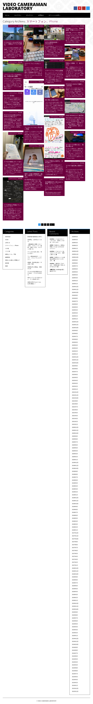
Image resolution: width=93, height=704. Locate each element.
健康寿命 (7, 257)
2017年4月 (75, 556)
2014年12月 (75, 638)
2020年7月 (75, 442)
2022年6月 (75, 374)
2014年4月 (75, 662)
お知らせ (7, 242)
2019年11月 (75, 465)
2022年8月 (75, 368)
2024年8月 (75, 298)
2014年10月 (75, 644)
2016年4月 (75, 591)
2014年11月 (75, 641)
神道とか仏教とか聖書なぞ (12, 260)
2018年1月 (75, 530)
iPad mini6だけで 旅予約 (74, 115)
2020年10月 (75, 433)
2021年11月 (75, 395)
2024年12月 (75, 286)
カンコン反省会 (9, 96)
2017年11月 (75, 536)
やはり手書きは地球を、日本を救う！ (54, 162)
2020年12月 (75, 427)
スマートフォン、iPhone (15, 26)
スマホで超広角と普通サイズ (75, 166)
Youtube (84, 8)
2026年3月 (75, 242)
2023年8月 (75, 333)
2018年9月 (75, 506)
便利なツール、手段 (10, 254)
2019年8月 (75, 474)
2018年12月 (75, 497)
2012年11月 (75, 691)
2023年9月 (75, 330)
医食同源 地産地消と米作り (35, 236)
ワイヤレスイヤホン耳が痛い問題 (33, 128)
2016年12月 (75, 568)
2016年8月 (75, 580)
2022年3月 (75, 383)
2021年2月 (75, 421)
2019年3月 (75, 489)
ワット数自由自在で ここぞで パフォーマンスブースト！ (35, 258)
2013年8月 (75, 670)
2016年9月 (75, 577)
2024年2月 (75, 316)
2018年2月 (75, 527)
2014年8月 (75, 650)
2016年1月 (75, 600)
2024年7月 (75, 301)
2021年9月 (75, 401)
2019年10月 (75, 468)
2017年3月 (75, 559)
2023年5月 (75, 342)
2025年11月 (75, 254)
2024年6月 (75, 304)
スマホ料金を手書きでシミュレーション (13, 205)
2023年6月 (75, 339)
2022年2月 (75, 386)
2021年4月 (75, 415)
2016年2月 (75, 597)
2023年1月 (75, 354)
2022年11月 (75, 360)
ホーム (7, 15)
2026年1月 (75, 248)
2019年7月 (75, 477)
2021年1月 (75, 424)
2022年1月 (75, 389)
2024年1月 (75, 319)
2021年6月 (75, 410)
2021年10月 (75, 398)
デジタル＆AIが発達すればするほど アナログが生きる (35, 273)
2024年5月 (75, 307)
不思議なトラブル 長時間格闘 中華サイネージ (75, 29)
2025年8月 (75, 263)
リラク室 (7, 251)
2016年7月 (75, 583)
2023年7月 (75, 336)
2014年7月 (75, 653)
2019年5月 (75, 483)
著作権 (7, 263)
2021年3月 (75, 418)
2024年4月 (75, 310)
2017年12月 (75, 533)
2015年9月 (75, 612)
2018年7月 (75, 512)
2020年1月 (75, 459)
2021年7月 (75, 407)
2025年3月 (75, 278)
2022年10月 (75, 363)
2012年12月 (75, 688)
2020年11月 (75, 430)
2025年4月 (75, 275)
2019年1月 (75, 495)
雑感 (6, 266)
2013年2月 (75, 682)
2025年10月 (75, 257)
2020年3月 (75, 453)
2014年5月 (75, 659)
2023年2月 (75, 351)
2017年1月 (75, 565)
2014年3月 (75, 665)
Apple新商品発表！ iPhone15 (52, 43)
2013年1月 (75, 685)
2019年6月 (75, 480)
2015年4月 (75, 626)
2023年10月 (75, 327)
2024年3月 (75, 313)
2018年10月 (75, 503)
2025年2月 (75, 280)
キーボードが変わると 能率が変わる (75, 145)
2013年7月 (75, 673)
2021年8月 (75, 404)
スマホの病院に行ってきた (13, 162)
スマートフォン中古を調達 (54, 71)
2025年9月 (75, 260)
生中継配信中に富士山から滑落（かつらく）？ (54, 183)
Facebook (75, 8)
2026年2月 (75, 245)
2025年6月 (75, 269)
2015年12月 (75, 603)
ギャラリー (29, 15)
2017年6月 (75, 550)
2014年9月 (75, 647)
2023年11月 (75, 324)
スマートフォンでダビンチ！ (33, 64)
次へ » (52, 224)
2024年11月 (75, 289)
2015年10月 (75, 609)
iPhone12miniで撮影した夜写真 (74, 85)
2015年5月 (75, 624)
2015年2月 (75, 632)
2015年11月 (75, 606)
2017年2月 (75, 562)
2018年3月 (75, 524)
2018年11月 (75, 500)
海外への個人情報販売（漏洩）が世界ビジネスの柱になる (33, 175)
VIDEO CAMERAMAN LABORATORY (25, 6)
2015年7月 (75, 618)
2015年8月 (75, 615)
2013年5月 (75, 676)
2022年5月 (75, 377)
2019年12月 (75, 462)
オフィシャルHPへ (54, 15)
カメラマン (17, 15)
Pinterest (79, 8)
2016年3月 (75, 594)
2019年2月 (75, 492)
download (7, 236)
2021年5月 (75, 412)
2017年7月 (75, 547)
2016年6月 (75, 585)
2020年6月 (75, 445)
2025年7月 (75, 266)
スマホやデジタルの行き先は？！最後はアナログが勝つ (13, 43)
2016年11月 (75, 571)
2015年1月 (75, 635)
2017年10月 (75, 539)
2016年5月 (75, 588)
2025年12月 (75, 251)
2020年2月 (75, 456)
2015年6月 (75, 621)
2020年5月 (75, 448)
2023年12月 (75, 322)
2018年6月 (75, 515)
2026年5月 (75, 236)
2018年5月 (75, 518)
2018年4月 (75, 521)
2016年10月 (75, 574)
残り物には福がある (52, 100)
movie (6, 239)
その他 (7, 248)
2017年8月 (75, 544)
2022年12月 (75, 357)
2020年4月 (75, 451)
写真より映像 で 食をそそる (75, 64)
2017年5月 (75, 553)
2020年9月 (75, 436)
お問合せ (41, 15)
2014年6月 (75, 656)
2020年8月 (75, 439)
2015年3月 (75, 629)
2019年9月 (75, 471)
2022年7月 (75, 371)
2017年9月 (75, 541)
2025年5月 (75, 272)
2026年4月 (75, 239)
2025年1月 (75, 283)
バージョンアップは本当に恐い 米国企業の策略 (13, 75)
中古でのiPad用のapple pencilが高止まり (12, 116)
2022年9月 (75, 366)
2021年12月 (75, 392)
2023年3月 (75, 348)
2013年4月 (75, 679)
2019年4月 (75, 486)
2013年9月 (75, 668)
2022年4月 (75, 380)
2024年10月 (75, 292)
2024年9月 (75, 295)
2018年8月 (75, 509)
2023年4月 (75, 345)
